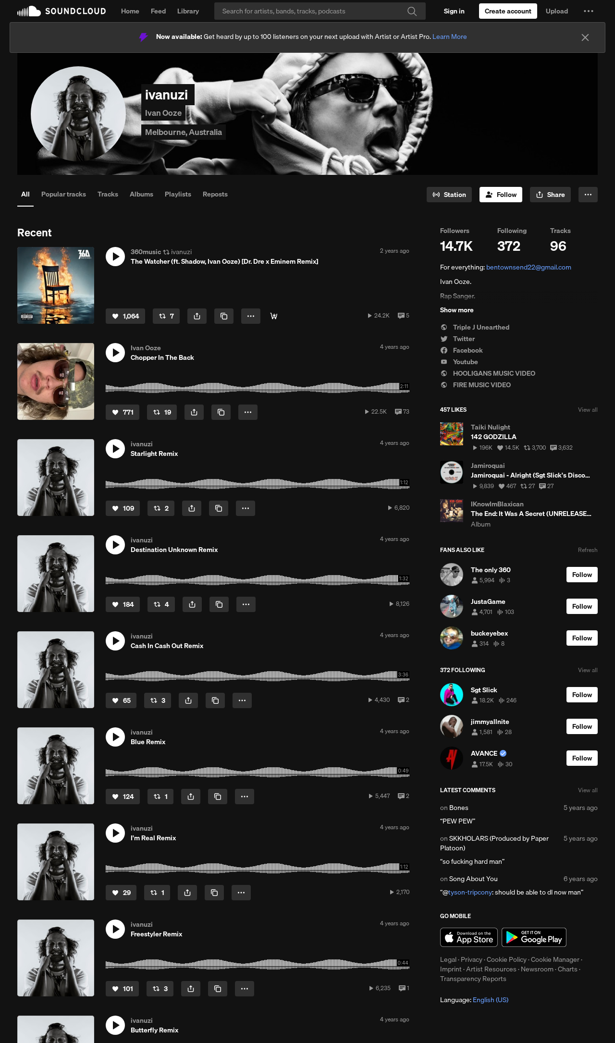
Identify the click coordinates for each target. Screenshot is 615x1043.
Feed (158, 11)
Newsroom (537, 969)
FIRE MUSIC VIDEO (475, 385)
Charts (568, 969)
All (25, 194)
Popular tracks (63, 194)
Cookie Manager (555, 959)
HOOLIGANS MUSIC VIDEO (487, 373)
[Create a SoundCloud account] (508, 11)
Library (188, 11)
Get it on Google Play (534, 937)
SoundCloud (61, 11)
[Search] (320, 11)
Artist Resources (491, 969)
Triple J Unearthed (474, 327)
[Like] (125, 316)
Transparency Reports (473, 978)
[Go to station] (449, 194)
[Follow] (501, 194)
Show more (457, 310)
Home (130, 11)
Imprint (451, 969)
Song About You (473, 878)
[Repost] (166, 316)
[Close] (585, 37)
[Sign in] (454, 11)
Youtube (459, 361)
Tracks (108, 194)
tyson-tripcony (470, 892)
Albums (141, 194)
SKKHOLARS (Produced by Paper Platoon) (494, 843)
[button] (588, 11)
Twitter (457, 338)
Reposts (215, 194)
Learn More (449, 36)
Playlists (178, 194)
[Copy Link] (224, 316)
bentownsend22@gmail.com (528, 267)
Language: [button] (474, 999)
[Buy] (274, 316)
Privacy (471, 959)
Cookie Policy (507, 959)
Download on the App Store (469, 937)
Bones (458, 807)
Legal (448, 959)
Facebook (461, 350)
